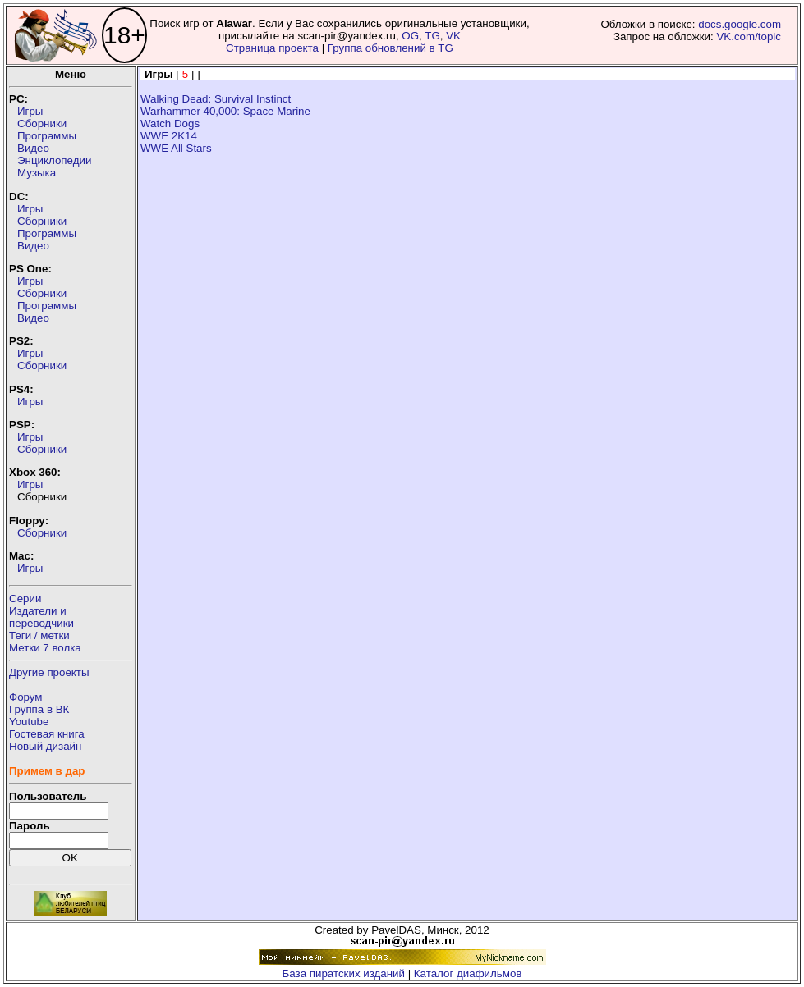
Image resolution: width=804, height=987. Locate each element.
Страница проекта (272, 48)
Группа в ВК (39, 709)
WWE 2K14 (168, 136)
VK (453, 36)
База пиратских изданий (344, 973)
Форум (26, 697)
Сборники (42, 123)
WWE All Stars (176, 148)
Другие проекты (49, 672)
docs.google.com (739, 24)
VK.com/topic (748, 36)
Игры (30, 111)
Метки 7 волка (45, 648)
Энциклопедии (54, 160)
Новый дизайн (45, 746)
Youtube (28, 721)
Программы (46, 136)
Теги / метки (39, 635)
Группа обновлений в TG (390, 48)
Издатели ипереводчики (41, 617)
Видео (33, 148)
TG (432, 36)
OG (410, 36)
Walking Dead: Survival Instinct (215, 99)
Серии (25, 598)
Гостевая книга (47, 734)
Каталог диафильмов (468, 973)
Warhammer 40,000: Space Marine (225, 111)
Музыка (36, 173)
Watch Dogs (170, 123)
